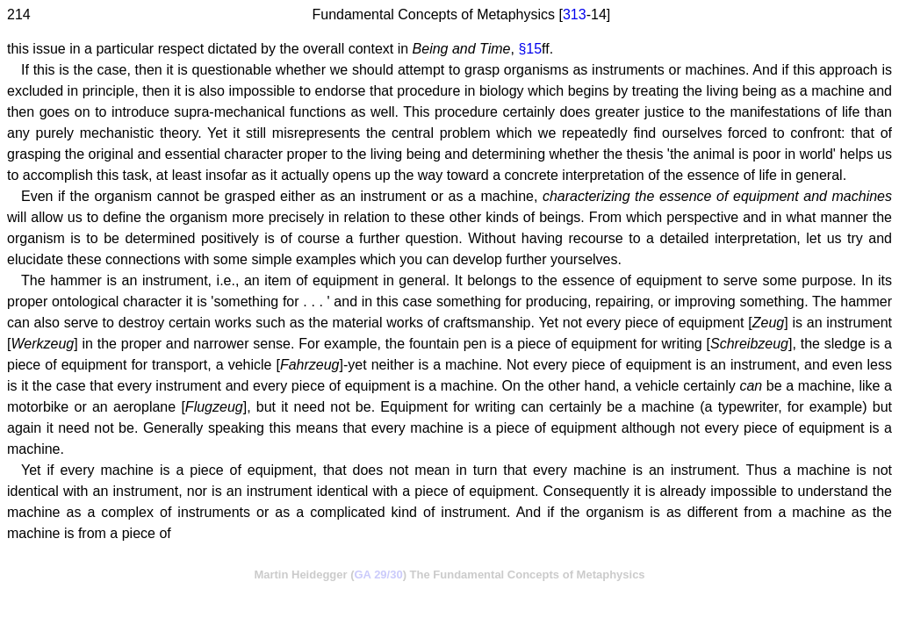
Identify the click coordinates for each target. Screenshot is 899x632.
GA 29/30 (379, 574)
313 (574, 14)
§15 (530, 48)
